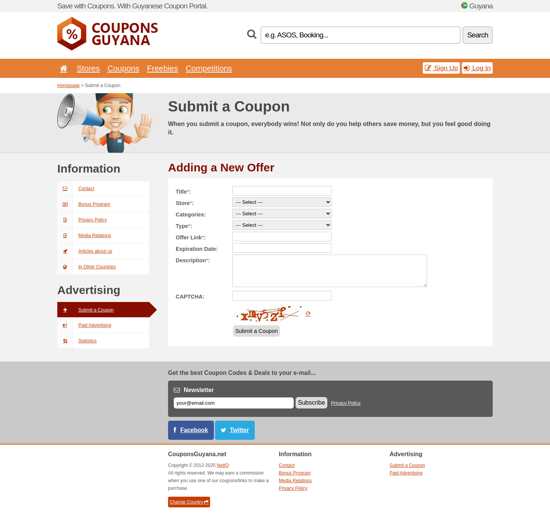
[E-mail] (234, 402)
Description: (193, 260)
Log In (477, 68)
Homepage (68, 85)
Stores (88, 68)
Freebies (162, 68)
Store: (185, 203)
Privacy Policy (82, 220)
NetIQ (223, 465)
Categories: (191, 214)
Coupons (123, 68)
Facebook (194, 430)
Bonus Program (83, 204)
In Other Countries (86, 266)
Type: (184, 226)
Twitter (239, 430)
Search (477, 35)
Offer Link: (190, 237)
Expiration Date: (197, 249)
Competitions (209, 68)
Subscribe (311, 402)
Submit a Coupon (85, 310)
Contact (75, 188)
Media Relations (84, 235)
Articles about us (84, 251)
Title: (183, 192)
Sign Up (441, 68)
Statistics (77, 341)
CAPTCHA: (190, 297)
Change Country (189, 502)
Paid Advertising (84, 325)
